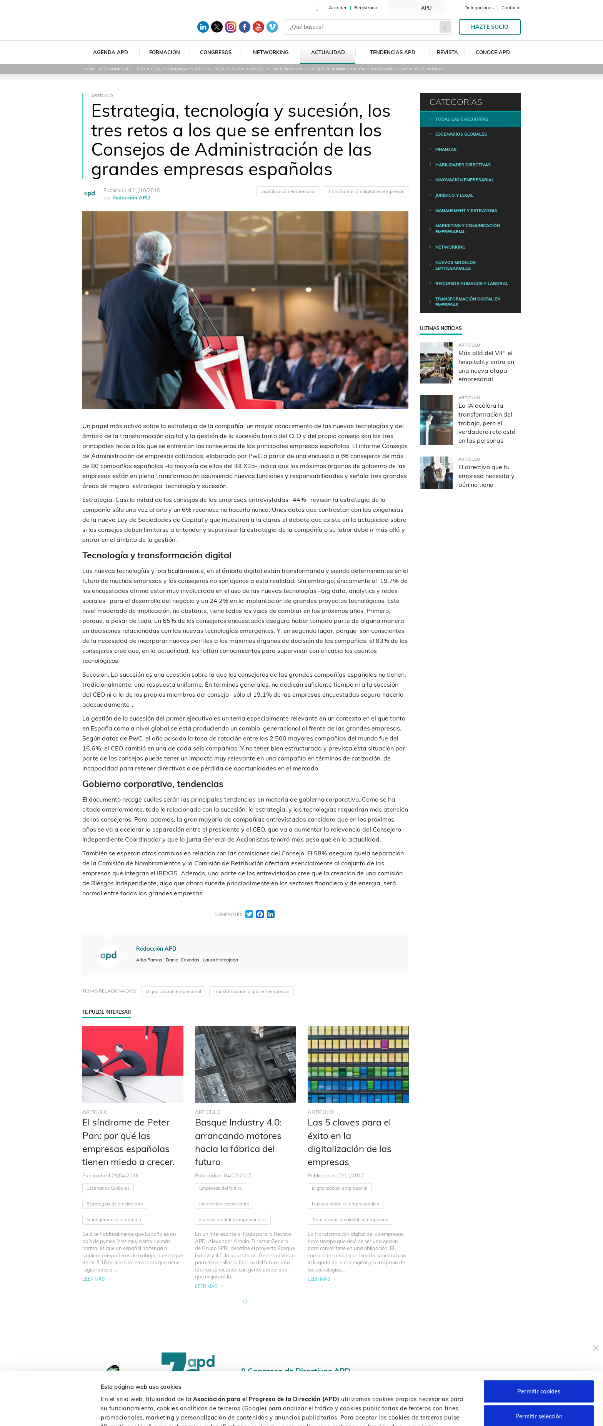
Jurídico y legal (454, 195)
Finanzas (445, 149)
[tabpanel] (132, 1158)
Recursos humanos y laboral (471, 283)
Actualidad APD (115, 68)
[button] (245, 1301)
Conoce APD (493, 52)
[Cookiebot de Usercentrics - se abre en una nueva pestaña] (49, 1411)
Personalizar (408, 1410)
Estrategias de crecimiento (115, 1204)
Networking (271, 52)
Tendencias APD (392, 52)
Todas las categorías (461, 119)
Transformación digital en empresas (366, 191)
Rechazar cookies (538, 1391)
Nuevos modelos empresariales (233, 1219)
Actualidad (328, 52)
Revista (447, 52)
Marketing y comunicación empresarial (467, 228)
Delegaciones (479, 7)
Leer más (93, 1279)
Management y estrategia (114, 1219)
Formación (164, 52)
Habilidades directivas (463, 165)
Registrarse (366, 7)
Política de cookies (406, 1385)
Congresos (216, 52)
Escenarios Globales (108, 1188)
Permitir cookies (538, 1341)
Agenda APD (110, 52)
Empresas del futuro (220, 1188)
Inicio (88, 68)
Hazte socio (489, 26)
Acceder (337, 7)
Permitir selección (539, 1366)
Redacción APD (131, 197)
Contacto (511, 7)
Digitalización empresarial (288, 191)
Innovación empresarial (224, 1204)
